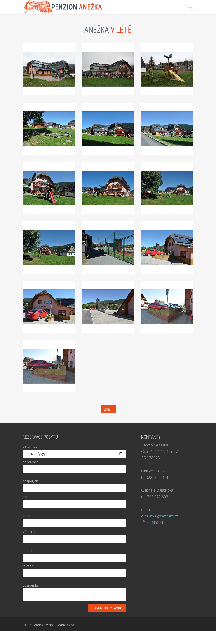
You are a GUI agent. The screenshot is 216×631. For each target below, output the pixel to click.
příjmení (29, 531)
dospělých (30, 481)
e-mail (27, 550)
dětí (25, 496)
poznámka (31, 585)
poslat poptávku (106, 608)
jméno (28, 515)
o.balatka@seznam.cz (159, 516)
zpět (108, 409)
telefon (28, 566)
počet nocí (31, 462)
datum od (30, 446)
